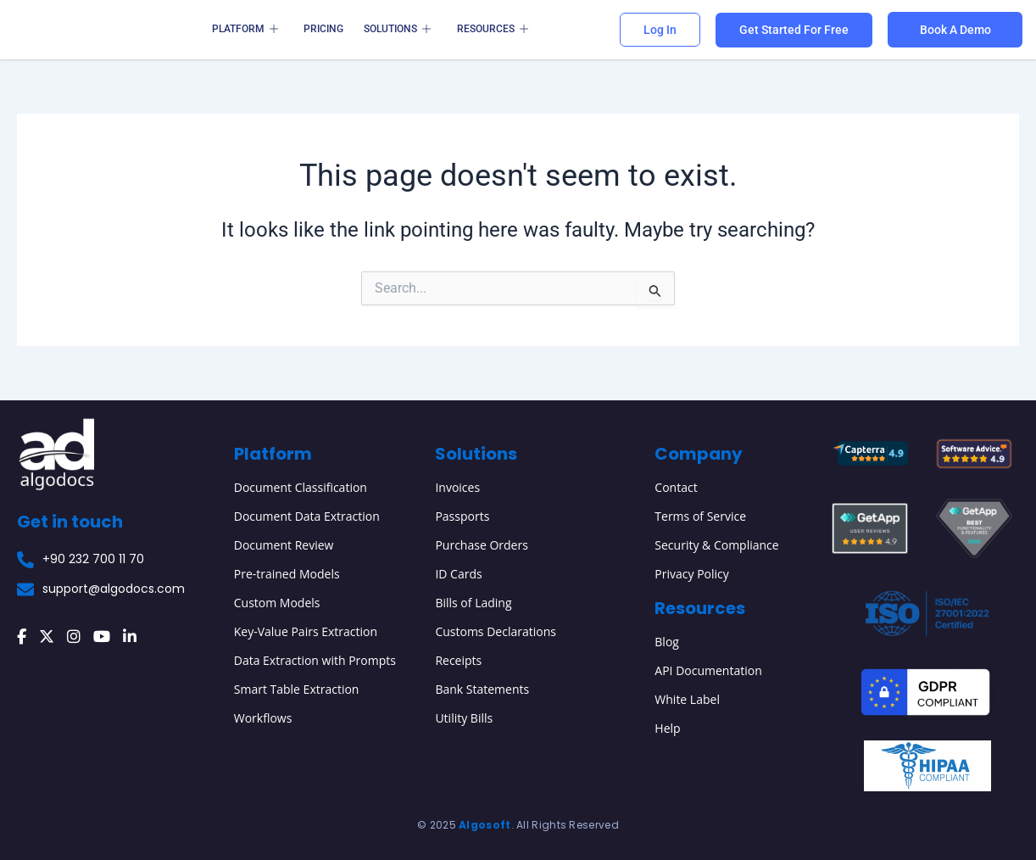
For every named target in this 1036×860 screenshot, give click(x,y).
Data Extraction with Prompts (315, 660)
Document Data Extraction (307, 516)
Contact (675, 487)
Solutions (397, 30)
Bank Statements (482, 689)
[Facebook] (21, 637)
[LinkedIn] (129, 637)
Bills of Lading (473, 603)
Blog (666, 642)
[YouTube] (101, 637)
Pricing (323, 29)
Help (667, 728)
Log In (660, 29)
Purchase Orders (481, 545)
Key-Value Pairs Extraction (305, 631)
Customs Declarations (495, 631)
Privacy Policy (691, 574)
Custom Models (277, 603)
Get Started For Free (794, 29)
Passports (462, 516)
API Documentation (707, 670)
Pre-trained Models (287, 574)
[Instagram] (74, 637)
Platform (245, 30)
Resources (491, 30)
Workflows (263, 718)
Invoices (457, 487)
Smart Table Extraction (296, 689)
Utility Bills (464, 718)
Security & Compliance (716, 545)
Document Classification (300, 487)
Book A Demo (955, 29)
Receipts (458, 660)
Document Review (284, 545)
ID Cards (458, 574)
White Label (687, 699)
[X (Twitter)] (46, 637)
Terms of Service (700, 516)
